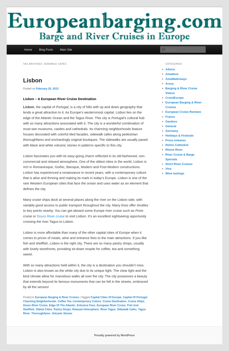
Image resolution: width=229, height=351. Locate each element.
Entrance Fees (86, 305)
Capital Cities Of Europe (106, 297)
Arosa (169, 83)
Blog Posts (46, 49)
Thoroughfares (40, 313)
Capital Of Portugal (135, 297)
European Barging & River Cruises (57, 297)
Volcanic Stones (62, 313)
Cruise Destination (114, 301)
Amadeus (172, 74)
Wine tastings (174, 173)
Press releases (175, 140)
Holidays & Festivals (179, 135)
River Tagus (108, 309)
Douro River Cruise (35, 305)
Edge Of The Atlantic (62, 305)
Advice (170, 69)
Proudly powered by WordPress (114, 335)
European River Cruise (111, 305)
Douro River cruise (51, 216)
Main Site (66, 49)
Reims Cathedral (177, 145)
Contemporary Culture (87, 301)
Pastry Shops (62, 309)
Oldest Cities (44, 309)
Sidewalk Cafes (126, 309)
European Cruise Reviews (183, 111)
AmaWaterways (176, 79)
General (170, 126)
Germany (171, 131)
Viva (168, 168)
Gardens (171, 121)
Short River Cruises (179, 164)
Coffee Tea (64, 301)
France (170, 116)
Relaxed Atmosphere (85, 309)
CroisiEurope (174, 97)
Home (28, 49)
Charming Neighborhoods (39, 301)
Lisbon (32, 80)
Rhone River (174, 149)
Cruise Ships (136, 301)
